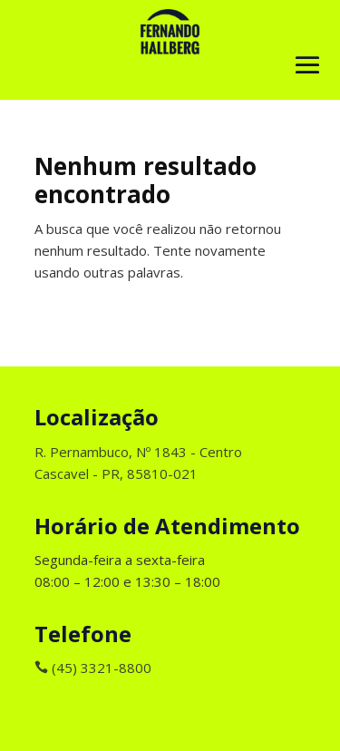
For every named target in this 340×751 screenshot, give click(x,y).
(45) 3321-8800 (92, 667)
